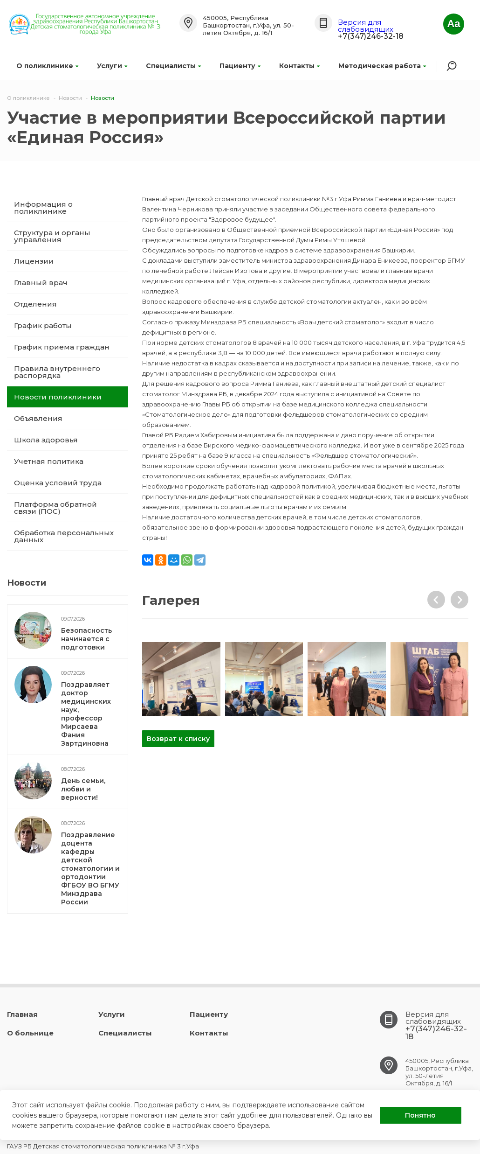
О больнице (30, 1032)
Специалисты (173, 66)
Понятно (420, 1115)
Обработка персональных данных (64, 536)
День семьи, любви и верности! (83, 789)
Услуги (112, 66)
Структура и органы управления (52, 236)
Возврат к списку (178, 738)
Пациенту (240, 66)
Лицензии (34, 261)
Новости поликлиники (58, 396)
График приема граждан (62, 347)
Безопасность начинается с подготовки (86, 638)
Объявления (38, 418)
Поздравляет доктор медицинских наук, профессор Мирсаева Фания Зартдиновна (86, 714)
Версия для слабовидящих (365, 26)
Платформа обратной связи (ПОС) (55, 508)
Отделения (35, 304)
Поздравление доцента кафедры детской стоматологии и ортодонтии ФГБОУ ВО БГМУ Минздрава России (90, 868)
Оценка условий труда (58, 482)
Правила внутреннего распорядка (57, 372)
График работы (43, 325)
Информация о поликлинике (43, 208)
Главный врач (41, 282)
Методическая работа (382, 66)
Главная (22, 1014)
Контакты (299, 66)
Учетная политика (48, 461)
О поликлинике (47, 66)
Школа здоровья (46, 439)
